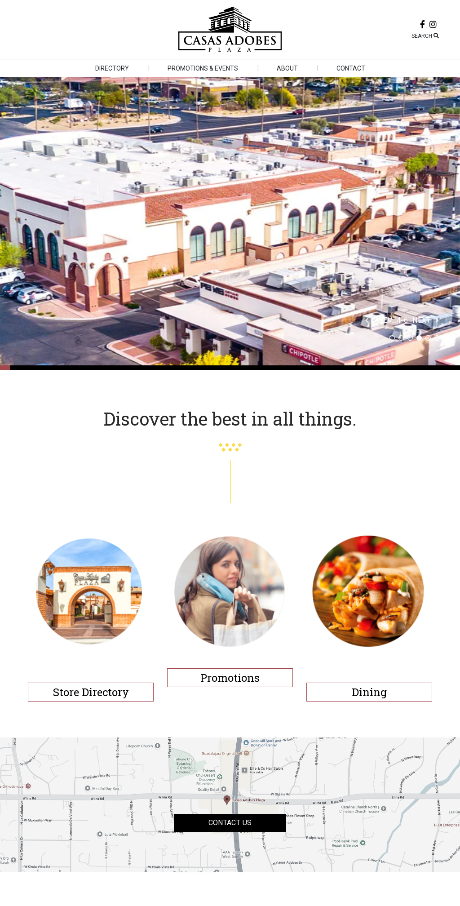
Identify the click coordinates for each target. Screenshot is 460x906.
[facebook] (422, 25)
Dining (369, 692)
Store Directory (91, 692)
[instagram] (433, 25)
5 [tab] (428, 338)
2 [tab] (401, 338)
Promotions (230, 678)
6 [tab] (437, 338)
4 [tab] (419, 338)
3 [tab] (410, 338)
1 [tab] (392, 338)
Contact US (230, 822)
